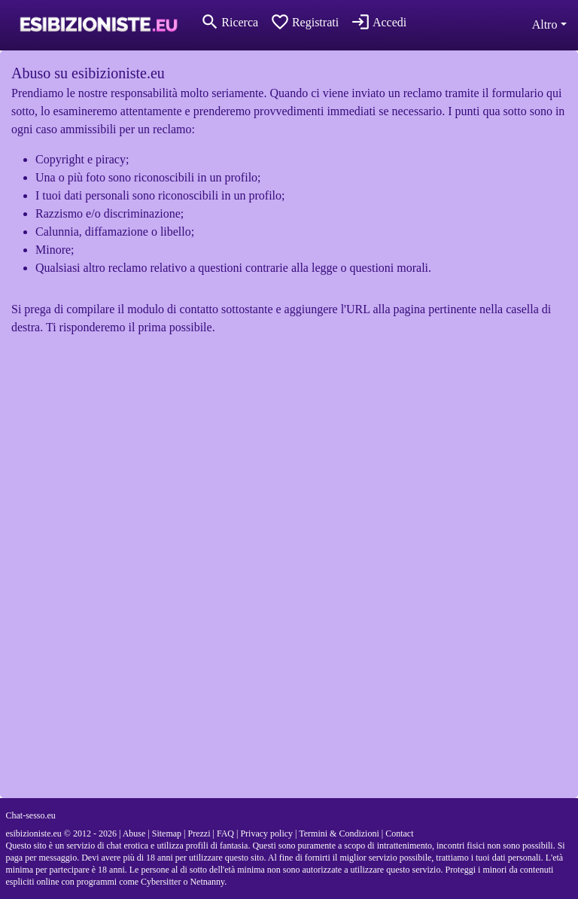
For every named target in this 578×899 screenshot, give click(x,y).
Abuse (134, 833)
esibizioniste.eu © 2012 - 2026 (61, 833)
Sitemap (166, 833)
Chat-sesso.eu (31, 815)
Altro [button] (545, 24)
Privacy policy (266, 833)
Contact (399, 833)
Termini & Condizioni (339, 833)
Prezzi (199, 833)
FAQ (225, 833)
